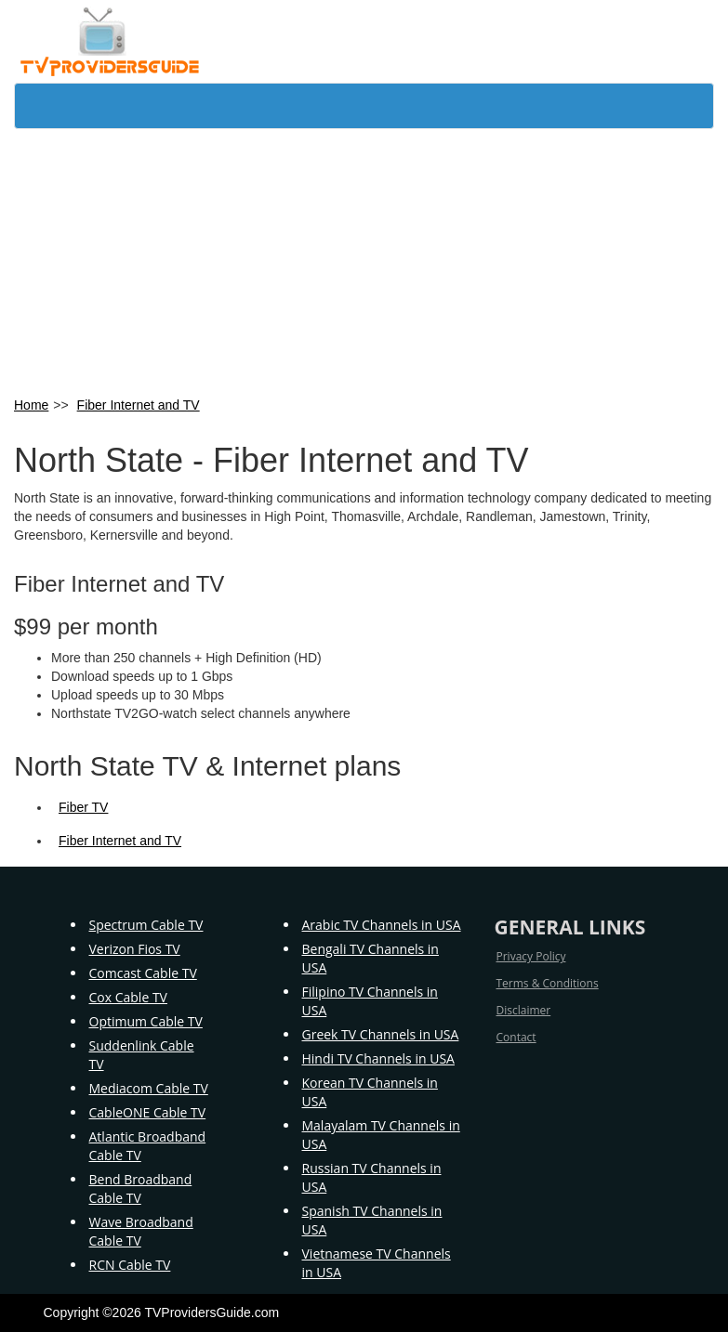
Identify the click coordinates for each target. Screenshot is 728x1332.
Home (31, 405)
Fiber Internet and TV (138, 405)
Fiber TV (83, 807)
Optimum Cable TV (146, 1021)
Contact (516, 1037)
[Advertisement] (364, 261)
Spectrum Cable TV (146, 925)
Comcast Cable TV (143, 973)
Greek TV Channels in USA (380, 1034)
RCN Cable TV (130, 1264)
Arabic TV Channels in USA (381, 925)
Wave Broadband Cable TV (141, 1231)
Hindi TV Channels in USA (378, 1058)
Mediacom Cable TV (148, 1088)
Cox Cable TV (128, 997)
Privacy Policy (531, 956)
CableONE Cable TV (147, 1112)
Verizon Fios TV (134, 949)
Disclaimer (523, 1010)
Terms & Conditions (547, 983)
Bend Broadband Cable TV (140, 1188)
